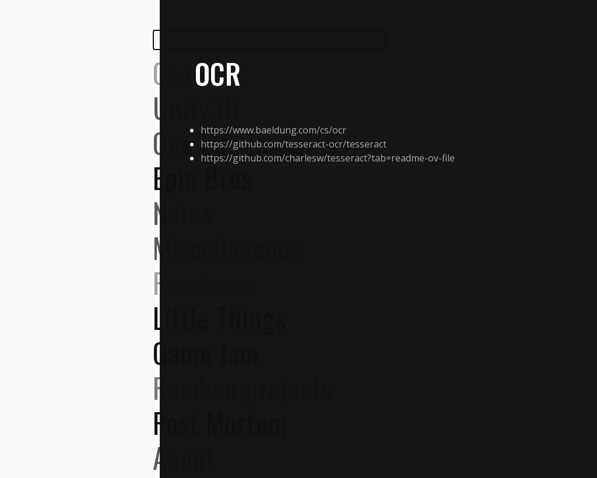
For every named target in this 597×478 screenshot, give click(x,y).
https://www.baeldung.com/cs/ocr (273, 130)
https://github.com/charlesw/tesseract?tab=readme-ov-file (328, 158)
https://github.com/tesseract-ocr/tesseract (294, 144)
